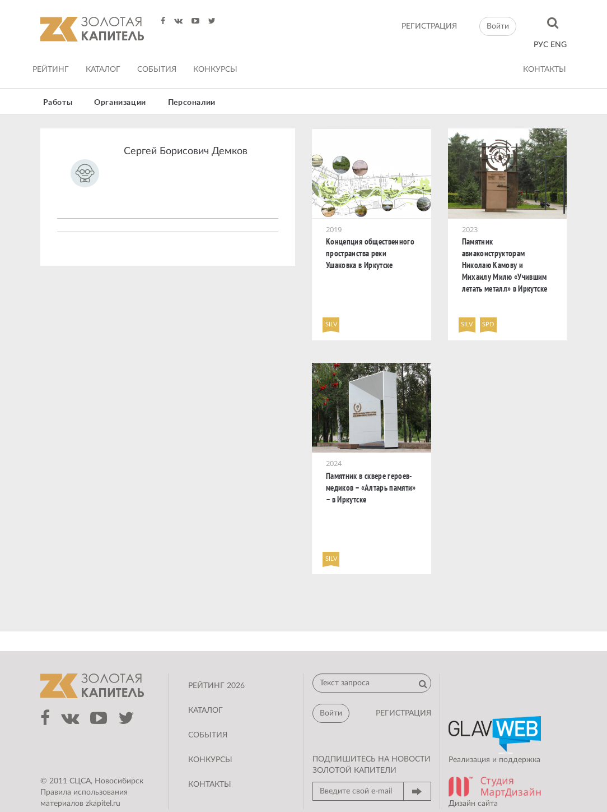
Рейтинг (50, 69)
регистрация (429, 26)
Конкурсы (215, 69)
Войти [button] (498, 26)
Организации (120, 103)
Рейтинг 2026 (216, 686)
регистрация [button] (403, 713)
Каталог (103, 69)
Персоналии (192, 103)
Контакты (544, 69)
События (156, 69)
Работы (58, 103)
